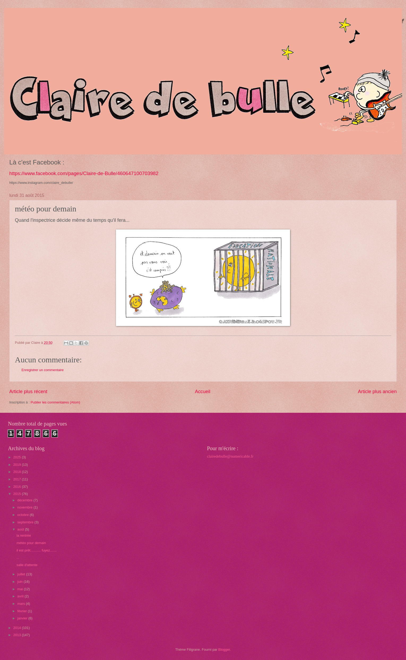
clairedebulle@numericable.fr (230, 456)
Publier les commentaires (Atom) (55, 402)
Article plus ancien (377, 391)
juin (20, 582)
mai (20, 589)
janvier (22, 618)
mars (21, 604)
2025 (17, 457)
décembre (25, 500)
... (17, 557)
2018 (17, 472)
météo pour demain (31, 543)
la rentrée (23, 535)
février (22, 611)
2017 (17, 479)
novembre (25, 507)
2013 (17, 635)
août (21, 529)
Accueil (202, 391)
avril (20, 596)
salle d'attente (26, 565)
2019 (17, 465)
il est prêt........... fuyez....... (36, 550)
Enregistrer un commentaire (42, 370)
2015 (17, 494)
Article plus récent (28, 391)
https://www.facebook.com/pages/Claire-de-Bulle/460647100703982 (83, 173)
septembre (25, 522)
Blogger (224, 650)
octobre (23, 515)
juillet (21, 574)
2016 (17, 487)
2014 (17, 628)
